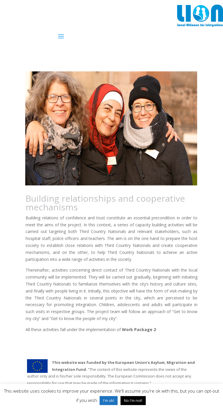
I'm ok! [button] (108, 400)
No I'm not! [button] (133, 400)
